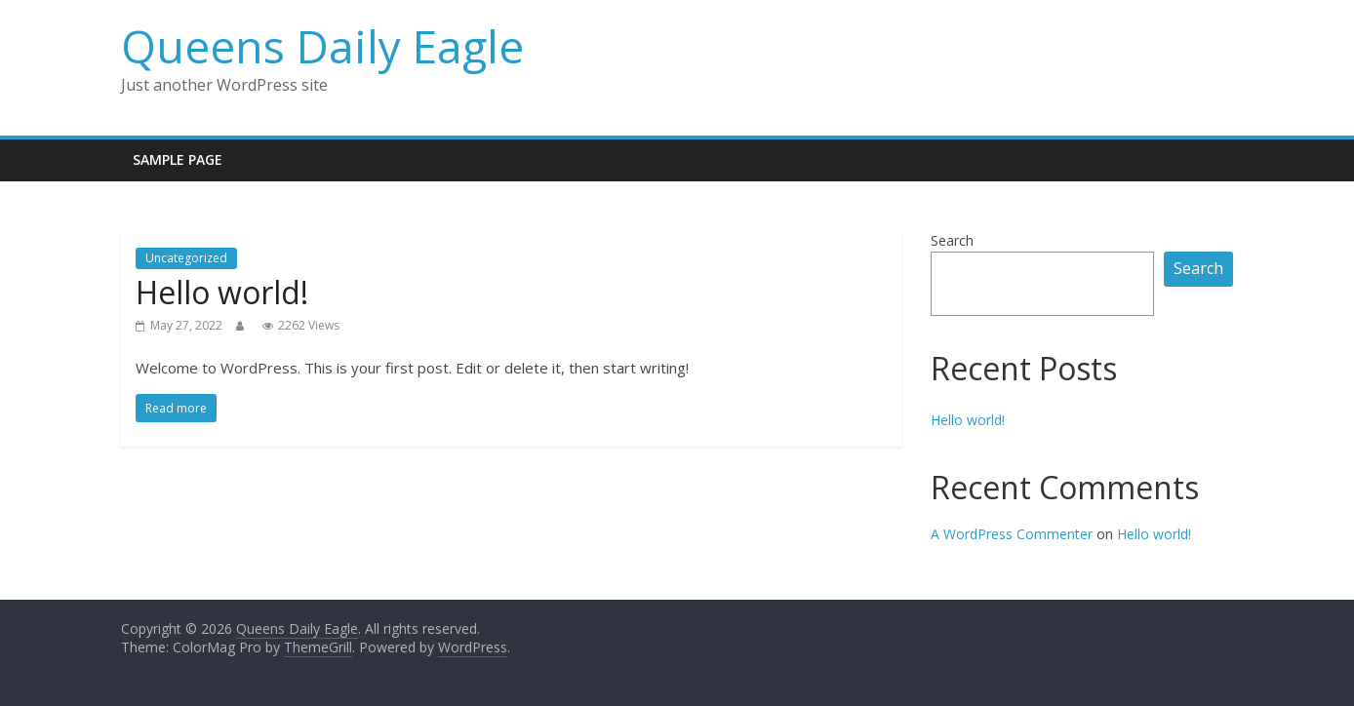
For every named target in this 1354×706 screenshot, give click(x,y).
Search (952, 240)
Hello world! (222, 292)
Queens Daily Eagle (322, 46)
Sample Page (177, 159)
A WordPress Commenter (1012, 534)
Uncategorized (186, 258)
